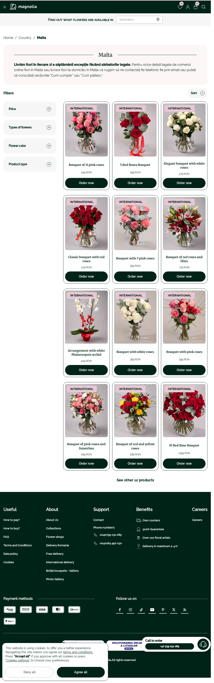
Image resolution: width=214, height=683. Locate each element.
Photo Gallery (55, 579)
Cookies (8, 562)
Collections (53, 528)
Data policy (10, 553)
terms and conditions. (78, 652)
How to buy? (11, 528)
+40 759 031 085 (169, 646)
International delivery (60, 562)
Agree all (80, 672)
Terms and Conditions (17, 545)
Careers (197, 520)
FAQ (6, 536)
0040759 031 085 (107, 535)
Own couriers (148, 520)
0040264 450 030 (107, 543)
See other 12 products (135, 480)
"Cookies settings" (18, 660)
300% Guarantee (150, 529)
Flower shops (55, 536)
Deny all (29, 672)
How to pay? (11, 520)
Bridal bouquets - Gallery (62, 570)
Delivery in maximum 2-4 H (157, 546)
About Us (52, 520)
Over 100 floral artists (153, 538)
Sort (198, 93)
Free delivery (54, 553)
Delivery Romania (57, 545)
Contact (98, 520)
